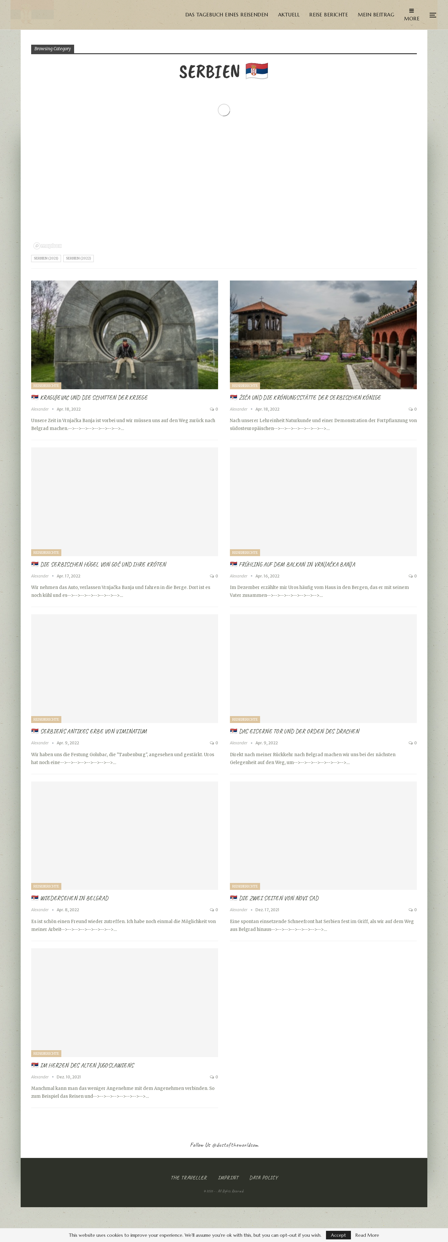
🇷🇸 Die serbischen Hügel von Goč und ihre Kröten (98, 564)
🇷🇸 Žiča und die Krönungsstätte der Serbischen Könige (305, 397)
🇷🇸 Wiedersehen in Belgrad (69, 898)
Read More (367, 1235)
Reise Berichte (328, 14)
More (411, 15)
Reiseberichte (46, 386)
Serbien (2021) (46, 258)
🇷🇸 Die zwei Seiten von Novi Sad (274, 898)
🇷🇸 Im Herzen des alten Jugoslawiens (82, 1065)
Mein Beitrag (376, 14)
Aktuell (289, 14)
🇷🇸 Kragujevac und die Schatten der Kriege (89, 397)
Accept (338, 1235)
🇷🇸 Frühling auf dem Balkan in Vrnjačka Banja (292, 564)
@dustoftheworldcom (235, 1144)
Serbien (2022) (78, 258)
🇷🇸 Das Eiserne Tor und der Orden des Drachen (294, 731)
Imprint (228, 1177)
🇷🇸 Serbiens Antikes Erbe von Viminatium (89, 731)
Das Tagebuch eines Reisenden (226, 14)
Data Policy (263, 1177)
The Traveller (189, 1177)
